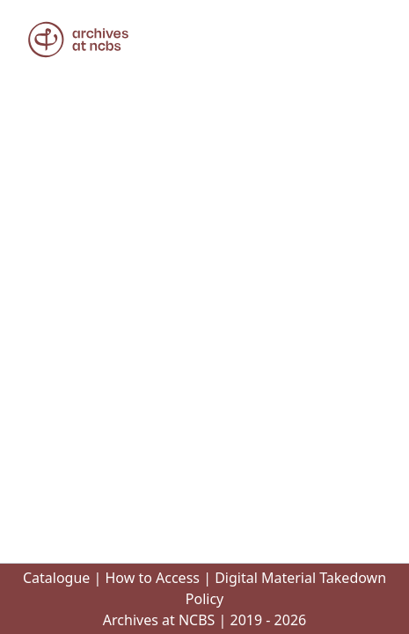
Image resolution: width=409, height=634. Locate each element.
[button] (78, 40)
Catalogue (56, 577)
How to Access (152, 577)
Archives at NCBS (159, 620)
